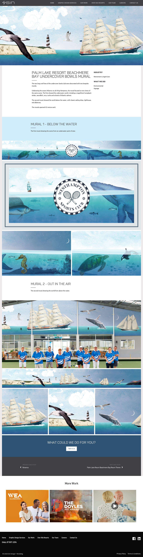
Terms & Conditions (134, 554)
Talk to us (71, 449)
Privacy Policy (121, 554)
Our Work (84, 3)
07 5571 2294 (11, 542)
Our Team (112, 3)
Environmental (98, 86)
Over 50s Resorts (98, 3)
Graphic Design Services (67, 3)
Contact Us (134, 3)
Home (52, 3)
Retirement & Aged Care (102, 77)
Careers (122, 3)
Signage (96, 88)
